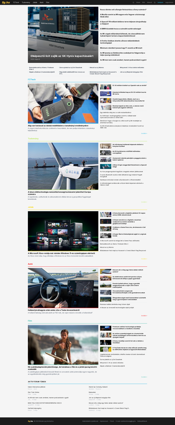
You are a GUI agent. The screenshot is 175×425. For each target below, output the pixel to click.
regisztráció (169, 2)
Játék (35, 2)
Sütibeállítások (142, 421)
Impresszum (104, 421)
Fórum (112, 421)
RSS (143, 2)
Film (47, 2)
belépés (160, 2)
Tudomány (26, 2)
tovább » (144, 133)
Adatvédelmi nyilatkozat (90, 421)
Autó (41, 2)
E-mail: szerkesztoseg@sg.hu (126, 421)
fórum (138, 2)
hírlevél (149, 2)
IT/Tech (16, 2)
